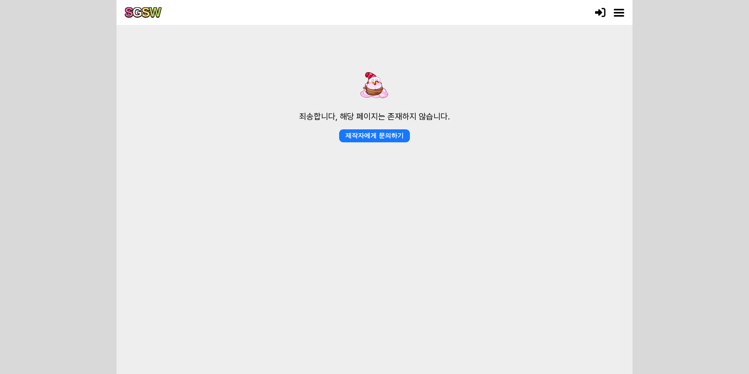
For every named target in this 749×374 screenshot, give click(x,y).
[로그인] (600, 12)
